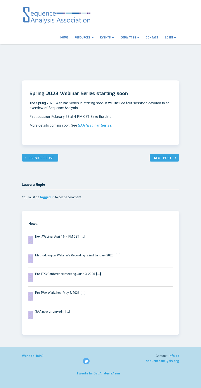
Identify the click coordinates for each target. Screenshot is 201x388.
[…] (82, 236)
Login (170, 38)
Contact (152, 38)
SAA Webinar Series (94, 125)
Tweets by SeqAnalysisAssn (98, 373)
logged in (47, 197)
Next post (163, 158)
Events (107, 38)
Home (64, 38)
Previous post (41, 158)
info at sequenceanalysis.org (162, 359)
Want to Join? (32, 356)
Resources (84, 38)
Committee (129, 38)
